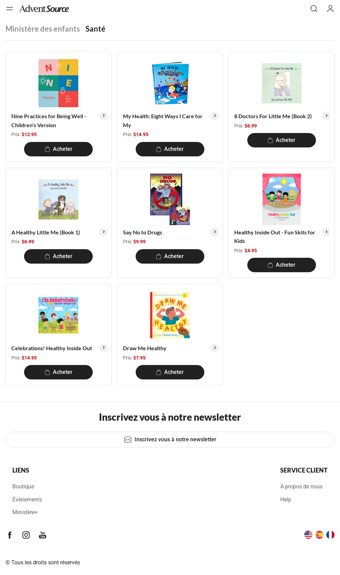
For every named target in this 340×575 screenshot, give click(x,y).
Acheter (58, 149)
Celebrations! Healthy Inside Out (51, 348)
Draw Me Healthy (145, 348)
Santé (95, 28)
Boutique (23, 486)
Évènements (27, 499)
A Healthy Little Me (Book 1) (45, 232)
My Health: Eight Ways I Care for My (163, 120)
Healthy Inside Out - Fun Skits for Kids (274, 236)
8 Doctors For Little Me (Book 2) (273, 116)
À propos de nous (301, 486)
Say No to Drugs (142, 232)
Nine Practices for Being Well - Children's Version (48, 120)
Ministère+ (25, 512)
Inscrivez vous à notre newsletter (170, 439)
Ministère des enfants (42, 28)
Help (285, 499)
